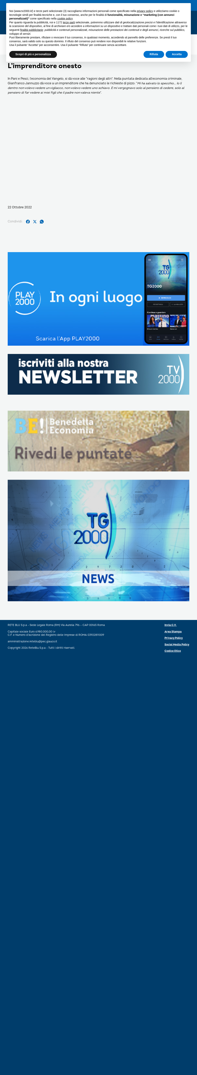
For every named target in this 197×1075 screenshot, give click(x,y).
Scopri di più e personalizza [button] (33, 54)
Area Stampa (173, 631)
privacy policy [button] (145, 11)
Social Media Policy (176, 644)
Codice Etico (172, 651)
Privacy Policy (173, 638)
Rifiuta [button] (154, 54)
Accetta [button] (177, 54)
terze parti (69, 22)
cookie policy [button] (65, 18)
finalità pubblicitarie (31, 29)
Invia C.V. (170, 625)
